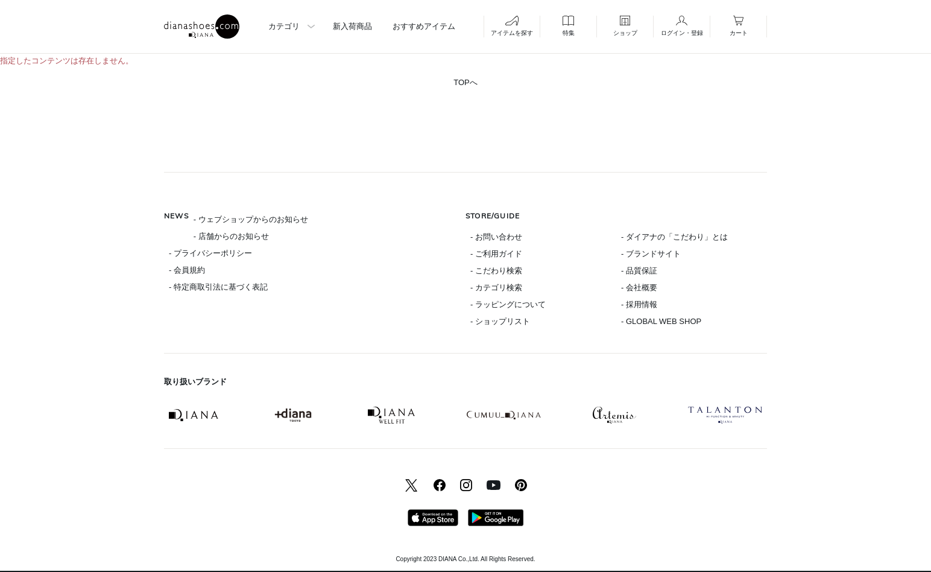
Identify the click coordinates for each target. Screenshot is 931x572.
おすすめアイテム (424, 26)
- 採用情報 (639, 304)
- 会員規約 (187, 270)
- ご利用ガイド (496, 253)
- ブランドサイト (651, 253)
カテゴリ (284, 26)
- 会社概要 (639, 287)
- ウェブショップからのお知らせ (251, 219)
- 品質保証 (639, 270)
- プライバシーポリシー (210, 253)
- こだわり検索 (496, 270)
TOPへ (465, 82)
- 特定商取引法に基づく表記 (218, 286)
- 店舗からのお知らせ (231, 236)
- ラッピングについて (508, 304)
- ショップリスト (500, 321)
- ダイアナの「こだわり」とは (674, 236)
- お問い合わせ (496, 236)
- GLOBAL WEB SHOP (661, 321)
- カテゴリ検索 (496, 287)
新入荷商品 (352, 26)
